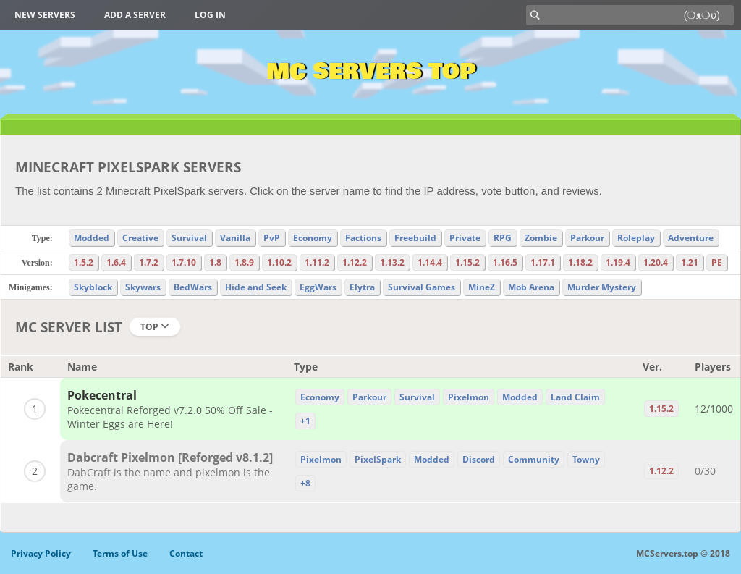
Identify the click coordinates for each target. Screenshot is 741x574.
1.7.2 (148, 262)
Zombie (541, 238)
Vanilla (235, 238)
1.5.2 (83, 262)
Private (464, 238)
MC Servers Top (370, 71)
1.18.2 (580, 262)
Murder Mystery (601, 287)
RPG (503, 238)
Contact (186, 553)
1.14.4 (430, 262)
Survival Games (421, 287)
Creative (140, 238)
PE (716, 262)
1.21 (689, 262)
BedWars (193, 287)
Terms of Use (120, 553)
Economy (312, 238)
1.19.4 (618, 262)
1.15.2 (467, 262)
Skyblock (93, 287)
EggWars (318, 287)
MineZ (481, 287)
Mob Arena (531, 287)
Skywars (143, 287)
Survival (189, 238)
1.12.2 (354, 262)
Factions (363, 238)
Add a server (135, 15)
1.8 (215, 262)
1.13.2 (392, 262)
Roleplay (636, 238)
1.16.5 (505, 262)
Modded (91, 238)
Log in (210, 15)
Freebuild (415, 238)
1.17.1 (542, 262)
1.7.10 (184, 262)
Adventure (691, 238)
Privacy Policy (41, 553)
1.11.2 (317, 262)
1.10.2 (279, 262)
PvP (271, 238)
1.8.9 (244, 262)
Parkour (587, 238)
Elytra (362, 287)
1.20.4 (655, 262)
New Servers (44, 15)
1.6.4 (116, 262)
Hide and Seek (256, 287)
